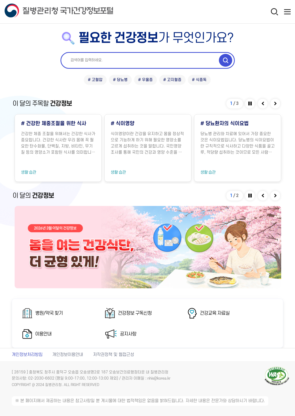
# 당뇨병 (120, 80)
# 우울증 (145, 80)
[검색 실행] (225, 60)
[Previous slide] (263, 103)
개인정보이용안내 (67, 354)
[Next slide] (275, 103)
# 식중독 (199, 80)
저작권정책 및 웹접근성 (113, 354)
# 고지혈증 (172, 80)
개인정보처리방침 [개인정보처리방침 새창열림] (27, 354)
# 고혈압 (95, 80)
